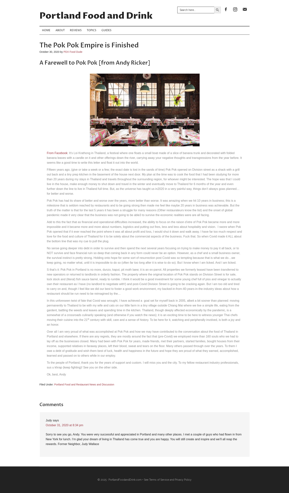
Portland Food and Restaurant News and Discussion (84, 384)
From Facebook (57, 153)
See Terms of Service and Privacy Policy (167, 479)
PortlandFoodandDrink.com (125, 479)
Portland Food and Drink (96, 16)
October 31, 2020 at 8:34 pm (64, 425)
